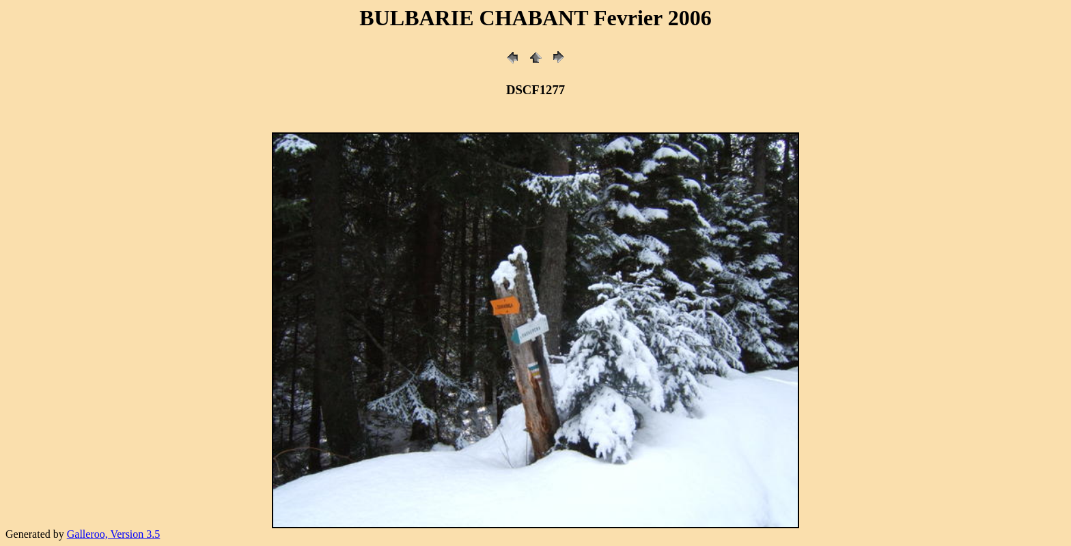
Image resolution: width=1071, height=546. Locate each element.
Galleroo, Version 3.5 (114, 534)
